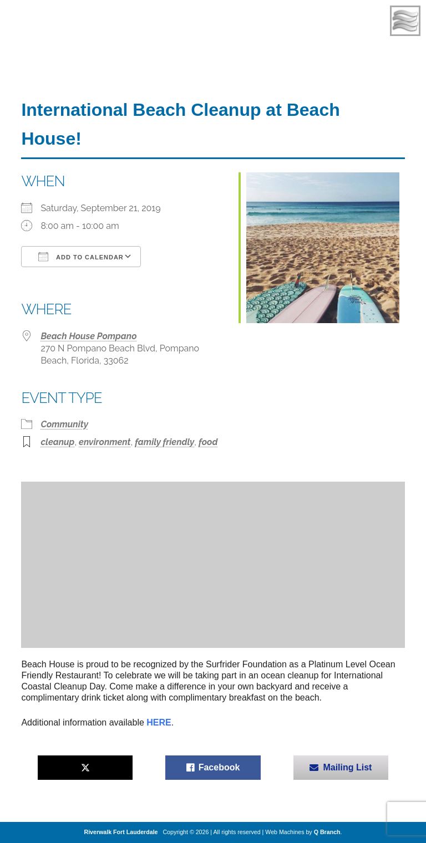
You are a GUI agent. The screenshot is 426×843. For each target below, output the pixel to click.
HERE (158, 722)
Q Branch (327, 832)
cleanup (57, 442)
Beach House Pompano (88, 336)
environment (104, 442)
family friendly (164, 442)
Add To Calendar (80, 257)
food (208, 442)
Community (64, 424)
